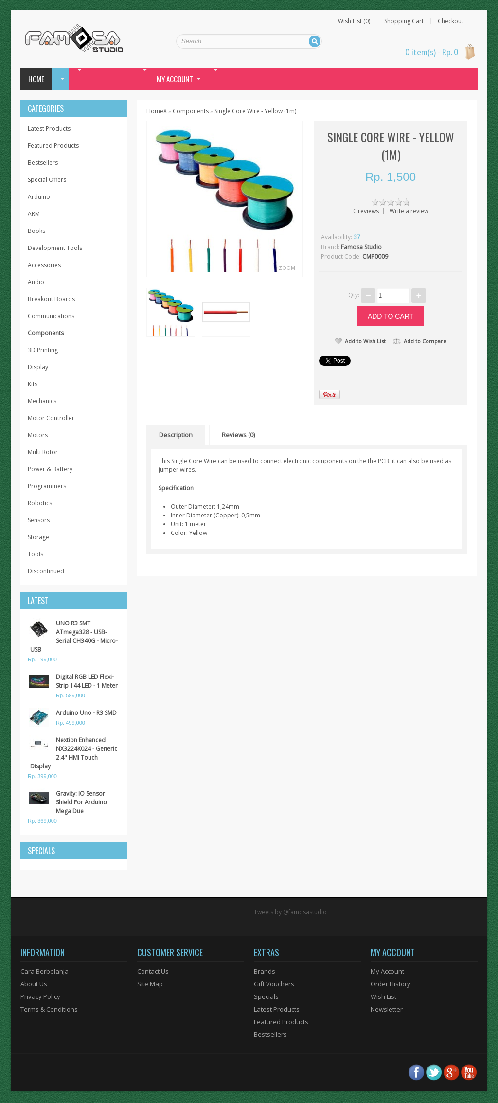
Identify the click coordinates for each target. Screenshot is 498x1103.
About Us (33, 983)
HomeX (156, 111)
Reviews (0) (238, 434)
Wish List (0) (354, 21)
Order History (390, 983)
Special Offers (47, 180)
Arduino (39, 197)
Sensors (39, 520)
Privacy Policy (40, 996)
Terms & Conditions (49, 1009)
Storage (38, 537)
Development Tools (55, 248)
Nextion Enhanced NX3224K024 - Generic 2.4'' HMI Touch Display (73, 753)
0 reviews (366, 211)
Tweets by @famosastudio (290, 912)
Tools (35, 554)
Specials (266, 996)
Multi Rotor (43, 452)
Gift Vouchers (274, 983)
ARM (34, 214)
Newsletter (387, 1009)
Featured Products (53, 146)
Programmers (47, 486)
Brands (264, 971)
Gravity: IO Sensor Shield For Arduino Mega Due (81, 802)
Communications (51, 316)
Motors (38, 435)
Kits (32, 384)
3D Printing (43, 350)
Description (176, 434)
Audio (36, 282)
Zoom (287, 268)
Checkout (450, 21)
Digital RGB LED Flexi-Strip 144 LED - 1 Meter (87, 681)
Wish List (383, 996)
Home (36, 78)
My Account (387, 971)
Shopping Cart (404, 21)
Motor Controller (51, 418)
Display (38, 367)
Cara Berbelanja (44, 971)
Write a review (409, 211)
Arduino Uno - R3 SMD (86, 713)
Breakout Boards (51, 299)
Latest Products (49, 129)
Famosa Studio (361, 247)
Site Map (150, 983)
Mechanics (42, 401)
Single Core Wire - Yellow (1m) (255, 111)
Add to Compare (419, 341)
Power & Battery (50, 469)
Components (46, 333)
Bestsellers (43, 163)
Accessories (44, 265)
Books (36, 231)
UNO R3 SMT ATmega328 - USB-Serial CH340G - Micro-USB (74, 636)
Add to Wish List (360, 341)
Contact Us (153, 971)
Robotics (40, 503)
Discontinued (46, 571)
